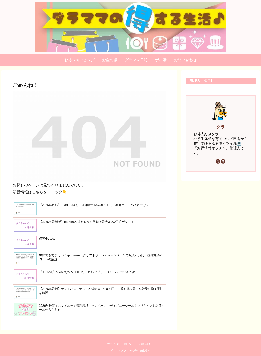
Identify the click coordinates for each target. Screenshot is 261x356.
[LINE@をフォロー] (223, 161)
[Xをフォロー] (218, 161)
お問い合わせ (146, 344)
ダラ (220, 127)
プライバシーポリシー (120, 344)
